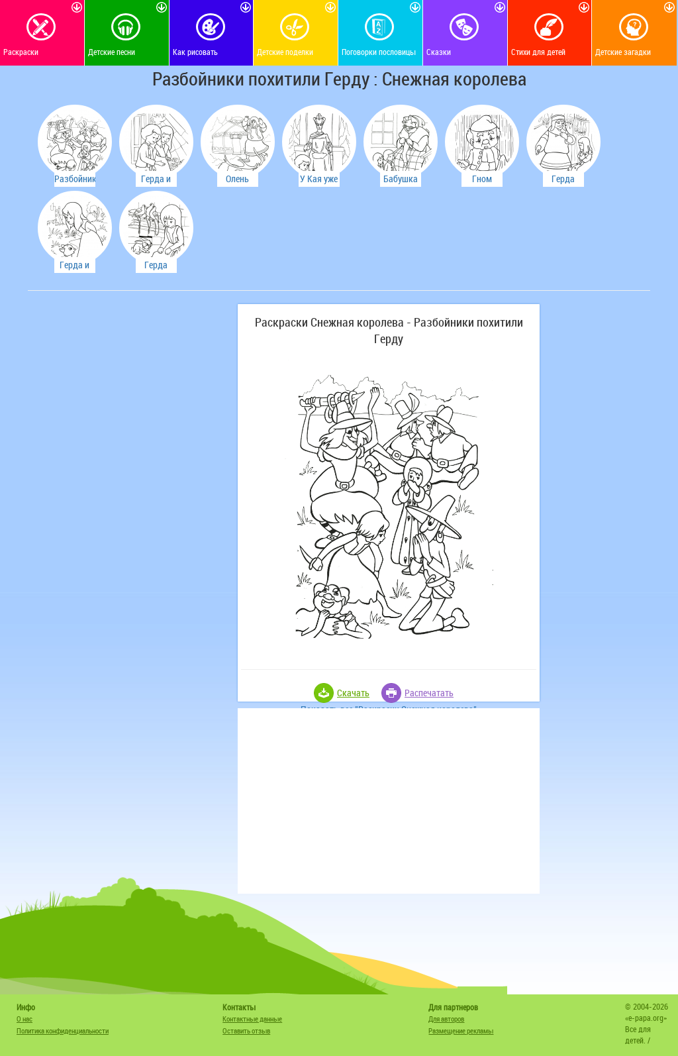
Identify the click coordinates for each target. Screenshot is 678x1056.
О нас (24, 1019)
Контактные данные (252, 1019)
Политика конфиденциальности (63, 1030)
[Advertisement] (130, 387)
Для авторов (446, 1019)
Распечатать (429, 692)
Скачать (353, 692)
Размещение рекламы (460, 1030)
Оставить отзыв (246, 1030)
